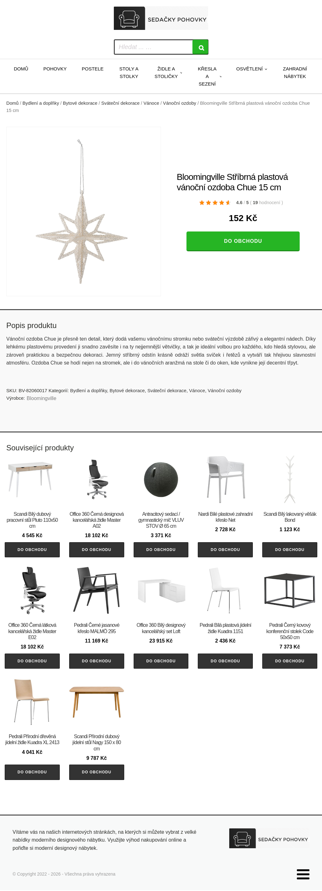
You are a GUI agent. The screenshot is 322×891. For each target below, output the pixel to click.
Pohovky (55, 68)
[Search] (200, 47)
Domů (21, 68)
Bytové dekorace (80, 103)
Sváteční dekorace (120, 103)
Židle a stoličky (166, 72)
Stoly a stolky (129, 72)
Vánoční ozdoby (179, 103)
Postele (92, 68)
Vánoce (151, 103)
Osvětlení (249, 68)
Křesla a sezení (207, 76)
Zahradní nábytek (295, 72)
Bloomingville (41, 398)
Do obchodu (243, 241)
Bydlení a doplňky (41, 103)
